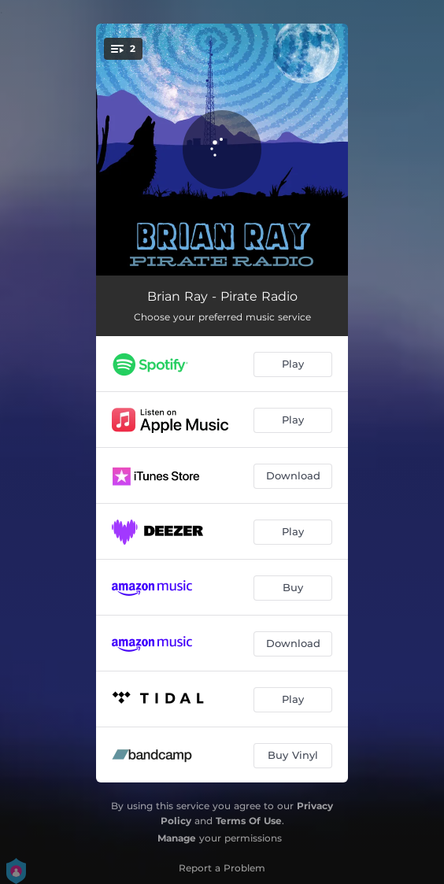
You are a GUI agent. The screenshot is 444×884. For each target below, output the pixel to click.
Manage (176, 838)
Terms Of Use (249, 821)
